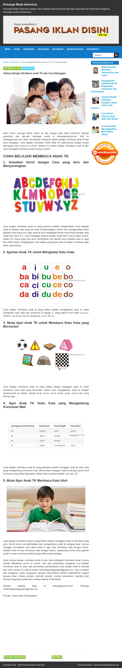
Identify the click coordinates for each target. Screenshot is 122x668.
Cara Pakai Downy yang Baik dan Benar (109, 116)
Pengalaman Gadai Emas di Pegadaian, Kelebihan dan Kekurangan (104, 86)
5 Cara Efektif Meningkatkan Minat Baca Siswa (109, 130)
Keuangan (58, 49)
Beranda (57, 657)
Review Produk (75, 49)
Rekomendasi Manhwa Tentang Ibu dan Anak (110, 71)
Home (17, 49)
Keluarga (43, 49)
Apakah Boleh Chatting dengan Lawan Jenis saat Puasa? (104, 102)
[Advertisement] (46, 625)
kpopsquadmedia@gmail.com (106, 665)
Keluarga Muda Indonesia (20, 4)
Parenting (28, 49)
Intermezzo (93, 49)
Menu (7, 49)
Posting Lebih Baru (14, 657)
